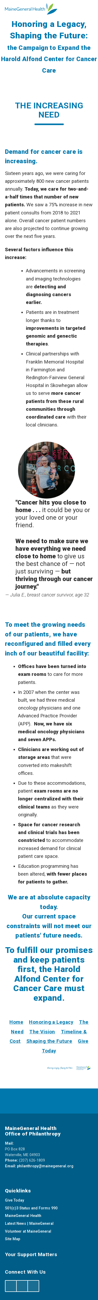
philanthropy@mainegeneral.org (45, 1166)
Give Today (14, 1200)
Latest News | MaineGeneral (29, 1223)
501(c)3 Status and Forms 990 (31, 1208)
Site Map (12, 1239)
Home (16, 1022)
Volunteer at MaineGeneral (28, 1231)
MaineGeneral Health (23, 1216)
